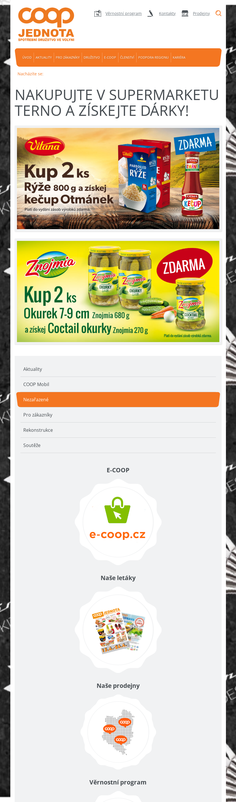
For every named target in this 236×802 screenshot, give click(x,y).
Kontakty (167, 13)
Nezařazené (36, 399)
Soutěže (32, 445)
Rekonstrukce (38, 430)
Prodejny (201, 13)
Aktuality (44, 57)
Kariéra (179, 57)
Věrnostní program (123, 13)
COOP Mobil (36, 384)
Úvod (27, 57)
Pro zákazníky (68, 57)
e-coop (110, 57)
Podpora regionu (153, 57)
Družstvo (92, 57)
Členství (127, 57)
